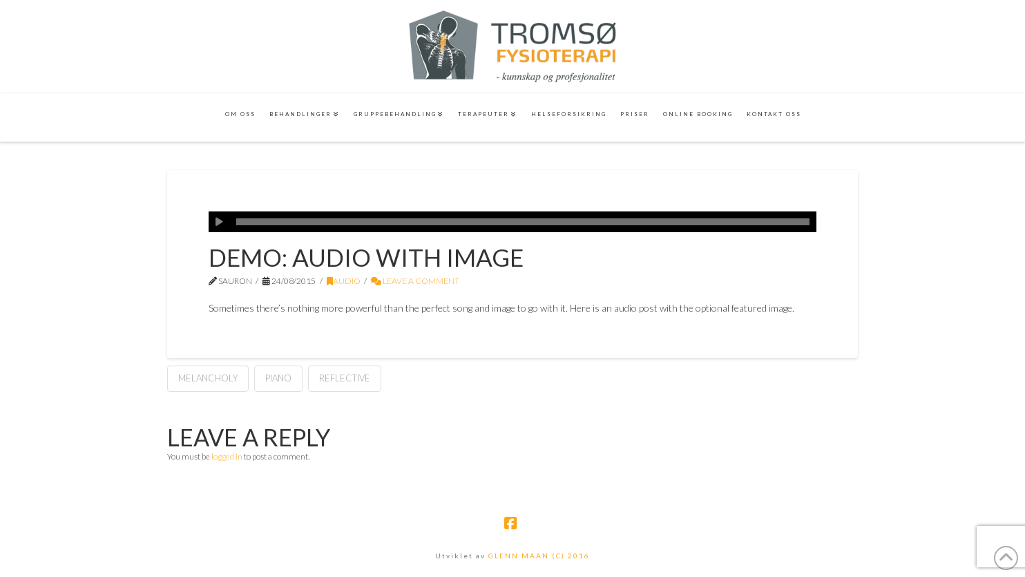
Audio (344, 281)
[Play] (219, 221)
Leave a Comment (415, 281)
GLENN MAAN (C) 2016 (539, 555)
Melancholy (208, 378)
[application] (512, 221)
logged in (226, 456)
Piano (278, 378)
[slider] (523, 221)
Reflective (344, 378)
